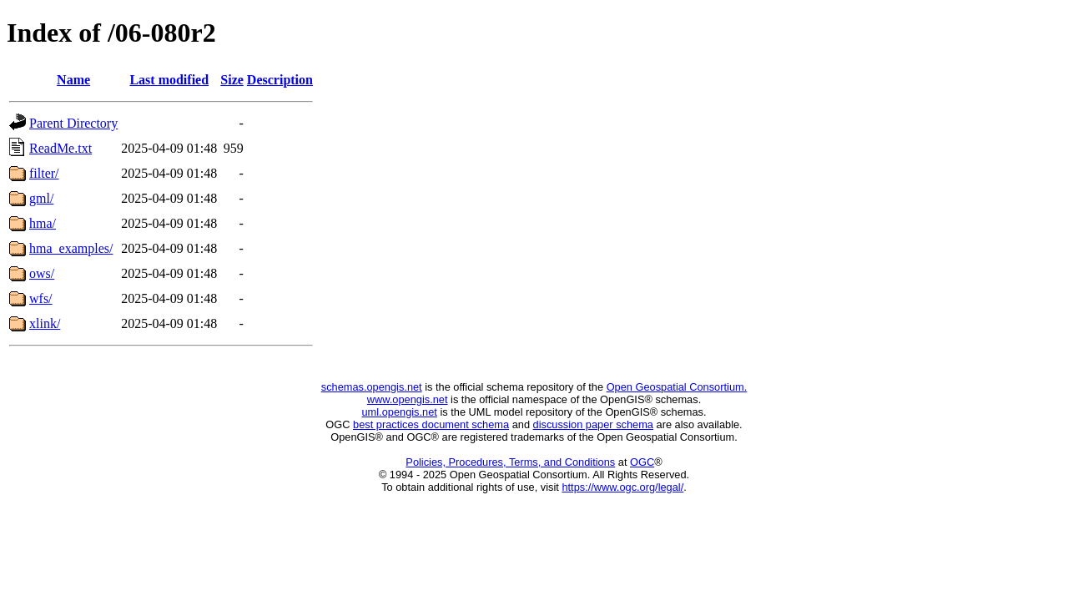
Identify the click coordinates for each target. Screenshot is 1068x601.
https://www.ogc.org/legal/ (622, 487)
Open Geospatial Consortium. (677, 387)
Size (232, 80)
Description (280, 80)
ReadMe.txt (60, 148)
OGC (642, 462)
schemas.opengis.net (371, 387)
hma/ (42, 223)
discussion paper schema (593, 424)
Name (73, 80)
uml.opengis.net (399, 412)
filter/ (44, 173)
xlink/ (44, 323)
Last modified (169, 80)
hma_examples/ (71, 248)
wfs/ (41, 298)
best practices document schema (431, 424)
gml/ (41, 198)
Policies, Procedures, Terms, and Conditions (510, 462)
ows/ (41, 273)
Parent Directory (73, 123)
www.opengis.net (407, 399)
